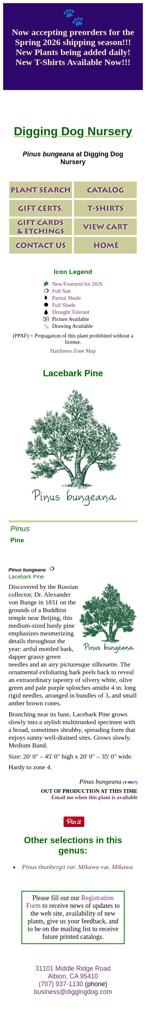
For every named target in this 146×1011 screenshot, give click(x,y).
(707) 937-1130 (61, 984)
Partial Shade (66, 298)
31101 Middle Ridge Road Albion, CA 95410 (73, 972)
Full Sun (61, 291)
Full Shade (63, 305)
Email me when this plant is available (94, 797)
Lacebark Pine (26, 576)
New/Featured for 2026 (77, 284)
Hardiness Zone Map (73, 351)
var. (77, 867)
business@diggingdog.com (73, 991)
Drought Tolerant (70, 312)
